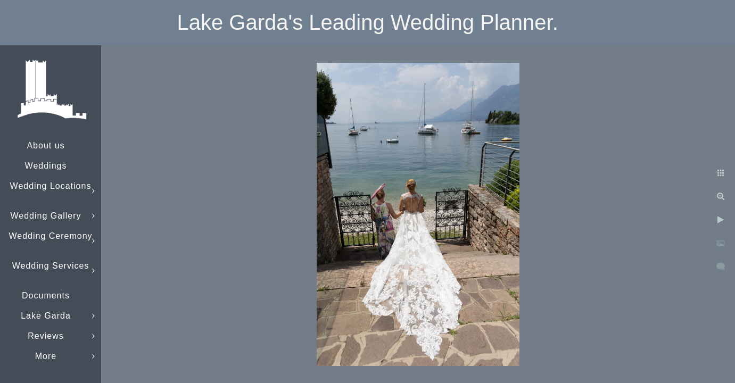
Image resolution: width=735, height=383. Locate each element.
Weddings (46, 165)
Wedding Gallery (46, 215)
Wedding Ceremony (50, 235)
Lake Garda (46, 315)
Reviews (45, 335)
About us (45, 145)
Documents (46, 295)
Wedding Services (50, 265)
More (45, 356)
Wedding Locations (51, 185)
